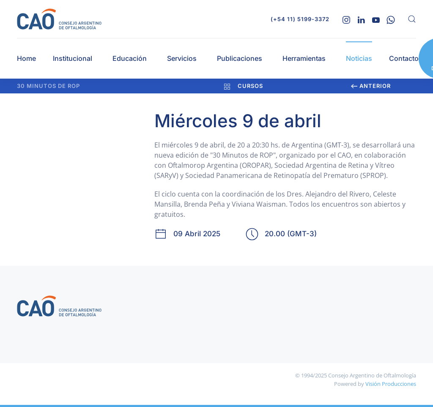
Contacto (404, 58)
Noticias (359, 58)
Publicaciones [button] (239, 58)
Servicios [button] (182, 58)
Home (26, 58)
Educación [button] (129, 58)
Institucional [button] (72, 58)
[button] (412, 19)
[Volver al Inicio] (59, 19)
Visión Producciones (390, 384)
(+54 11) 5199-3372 (300, 19)
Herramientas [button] (304, 58)
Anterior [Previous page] (371, 85)
